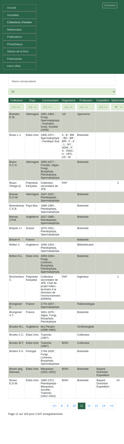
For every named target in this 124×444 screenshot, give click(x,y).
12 (89, 405)
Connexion (110, 5)
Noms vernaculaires (24, 81)
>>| (112, 405)
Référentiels (14, 29)
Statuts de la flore (17, 51)
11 (81, 405)
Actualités (13, 15)
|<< (55, 405)
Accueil (11, 7)
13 (96, 405)
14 (103, 405)
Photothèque (15, 44)
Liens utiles (14, 65)
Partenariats (14, 58)
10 (74, 405)
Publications (14, 36)
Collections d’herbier (19, 22)
